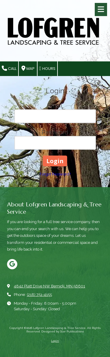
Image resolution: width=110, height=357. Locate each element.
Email (55, 105)
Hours (47, 68)
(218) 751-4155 (39, 294)
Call (9, 68)
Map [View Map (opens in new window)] (28, 68)
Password (55, 132)
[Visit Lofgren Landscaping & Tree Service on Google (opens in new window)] (12, 264)
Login (55, 340)
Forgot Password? (55, 174)
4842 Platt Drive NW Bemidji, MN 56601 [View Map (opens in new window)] (49, 286)
